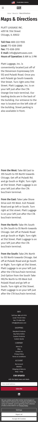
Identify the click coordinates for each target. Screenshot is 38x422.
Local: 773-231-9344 (19, 318)
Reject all (19, 414)
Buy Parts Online (19, 334)
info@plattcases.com (19, 323)
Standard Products (19, 331)
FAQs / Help (19, 372)
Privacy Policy (19, 354)
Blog (19, 349)
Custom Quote (19, 339)
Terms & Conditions (19, 356)
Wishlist (19, 367)
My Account (19, 364)
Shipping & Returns (19, 369)
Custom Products (19, 336)
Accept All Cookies (19, 419)
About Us (19, 347)
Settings (19, 410)
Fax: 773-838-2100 (19, 320)
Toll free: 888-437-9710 (19, 315)
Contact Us (19, 351)
